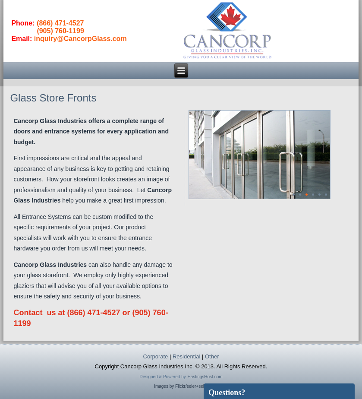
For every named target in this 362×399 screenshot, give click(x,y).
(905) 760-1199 (60, 31)
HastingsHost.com (204, 376)
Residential (186, 356)
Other (212, 356)
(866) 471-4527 (60, 23)
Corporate (155, 356)
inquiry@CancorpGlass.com (80, 38)
